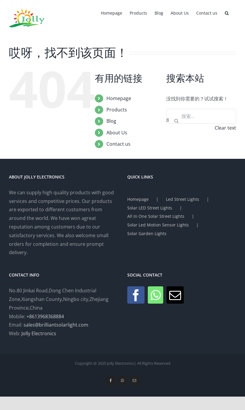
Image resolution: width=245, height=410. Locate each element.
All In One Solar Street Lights (155, 216)
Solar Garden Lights (147, 233)
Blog (111, 121)
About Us (116, 132)
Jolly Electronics (38, 333)
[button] (227, 12)
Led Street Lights (182, 199)
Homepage (118, 98)
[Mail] (175, 295)
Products (116, 109)
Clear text (225, 128)
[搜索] (176, 120)
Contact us (118, 144)
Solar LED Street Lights (149, 208)
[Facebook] (136, 295)
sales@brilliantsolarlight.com (55, 325)
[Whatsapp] (155, 295)
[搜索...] (201, 116)
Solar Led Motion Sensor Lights (158, 225)
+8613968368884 (45, 316)
